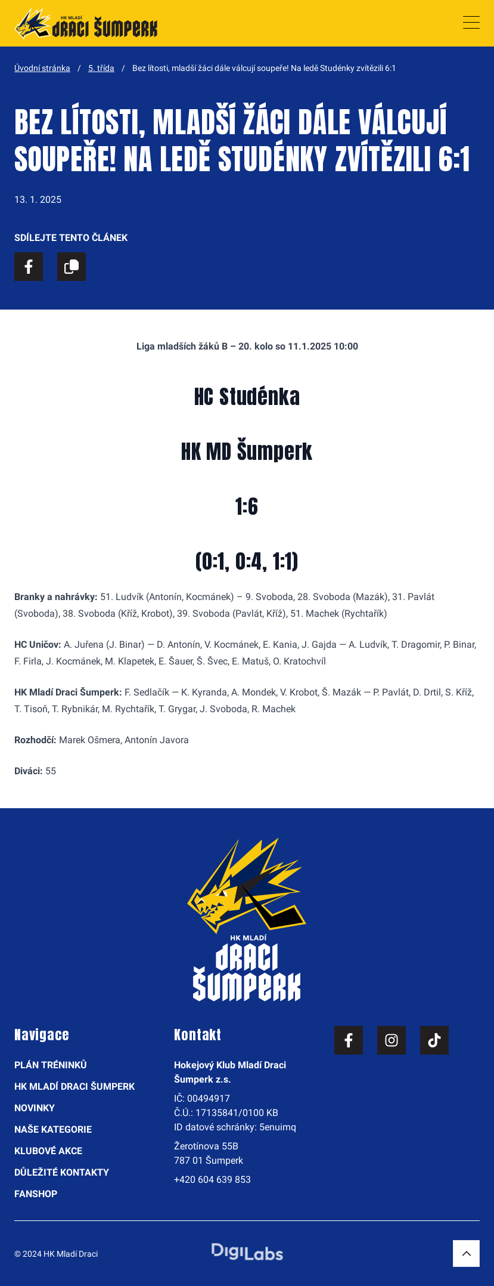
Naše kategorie (53, 1129)
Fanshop (35, 1194)
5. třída (101, 68)
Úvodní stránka (42, 68)
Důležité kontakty (61, 1172)
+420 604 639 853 (212, 1179)
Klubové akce (48, 1151)
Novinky (34, 1108)
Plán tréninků (50, 1065)
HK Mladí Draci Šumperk (74, 1086)
